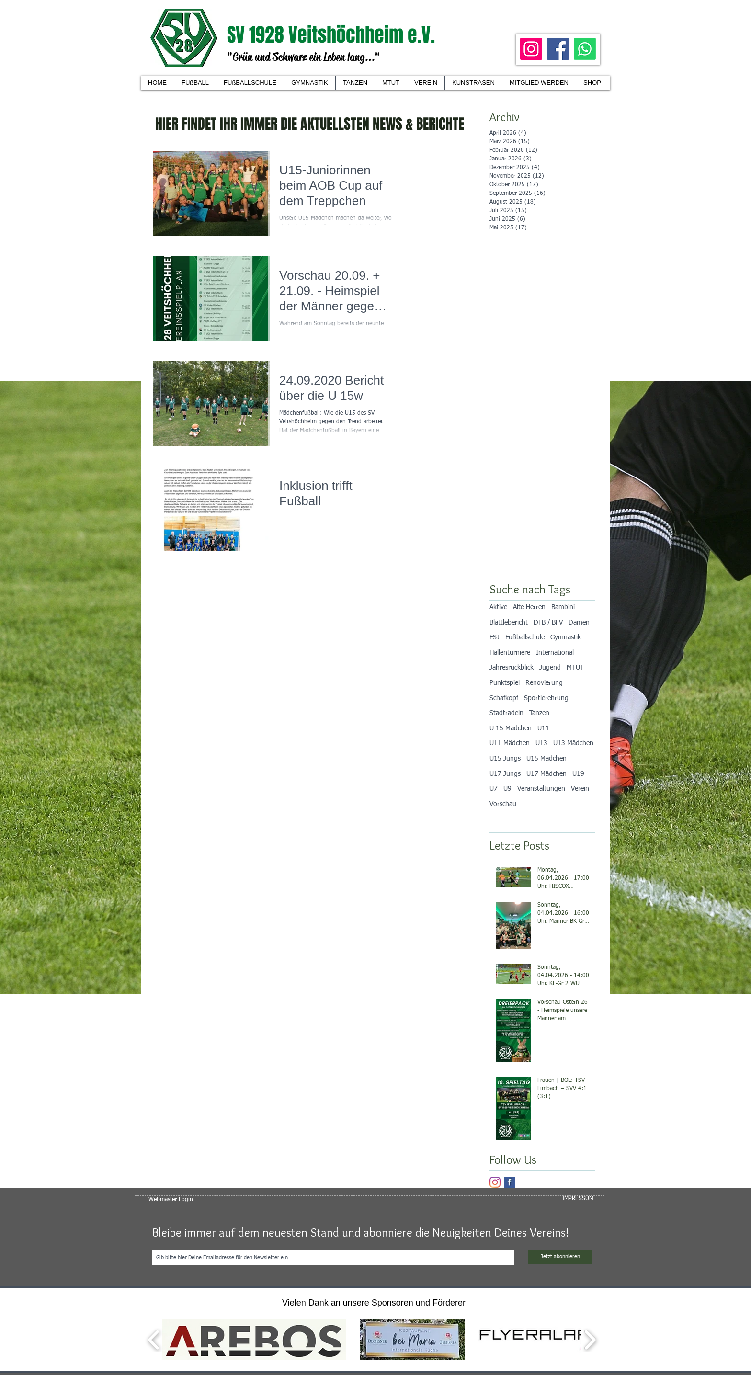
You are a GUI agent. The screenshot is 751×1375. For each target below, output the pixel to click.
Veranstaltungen (541, 788)
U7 (493, 788)
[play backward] (154, 1340)
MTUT (575, 667)
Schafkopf (503, 698)
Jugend (550, 667)
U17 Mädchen (546, 774)
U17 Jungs (505, 774)
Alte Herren (529, 607)
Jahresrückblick (511, 667)
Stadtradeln (506, 713)
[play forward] (590, 1340)
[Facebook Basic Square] (509, 1182)
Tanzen (539, 713)
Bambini (563, 607)
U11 (543, 728)
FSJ (494, 637)
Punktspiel (504, 683)
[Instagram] (531, 49)
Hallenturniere (509, 652)
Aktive (498, 607)
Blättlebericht (508, 622)
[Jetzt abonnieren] (560, 1257)
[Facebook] (558, 49)
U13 (541, 743)
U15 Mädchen (546, 758)
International (555, 652)
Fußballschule (525, 637)
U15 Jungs (505, 758)
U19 (578, 774)
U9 (507, 788)
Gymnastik (565, 637)
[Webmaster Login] (171, 1200)
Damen (579, 622)
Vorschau (502, 804)
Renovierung (544, 683)
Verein (580, 788)
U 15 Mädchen (510, 728)
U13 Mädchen (573, 743)
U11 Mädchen (509, 743)
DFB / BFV (548, 622)
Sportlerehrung (546, 698)
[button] (425, 83)
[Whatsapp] (585, 49)
